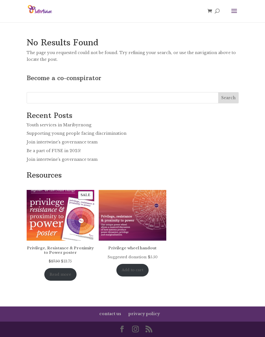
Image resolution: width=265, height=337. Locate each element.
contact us (110, 313)
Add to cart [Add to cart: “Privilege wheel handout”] (132, 270)
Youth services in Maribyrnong (59, 124)
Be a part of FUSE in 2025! (54, 150)
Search (228, 97)
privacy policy (144, 313)
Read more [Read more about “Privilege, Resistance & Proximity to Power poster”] (60, 274)
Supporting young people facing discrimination (76, 133)
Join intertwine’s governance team (62, 142)
